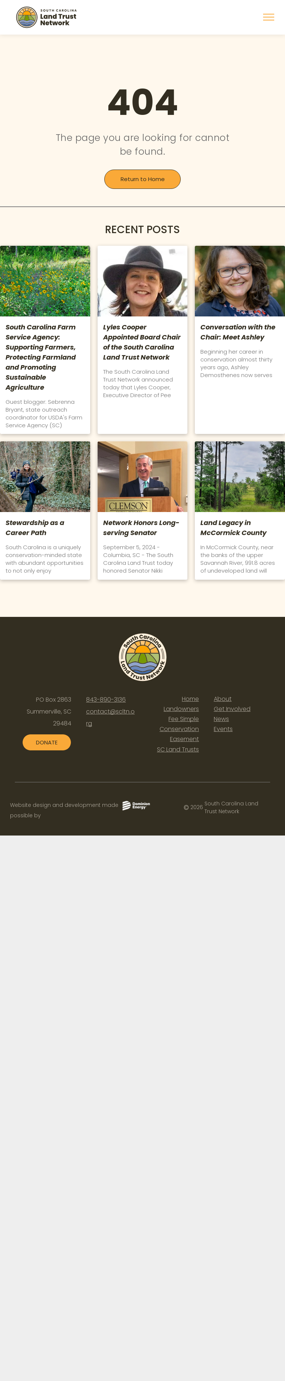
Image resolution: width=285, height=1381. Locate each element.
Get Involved (232, 709)
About (223, 699)
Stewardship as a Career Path (35, 527)
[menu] (268, 17)
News (221, 719)
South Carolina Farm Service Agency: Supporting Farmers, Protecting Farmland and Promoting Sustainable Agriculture (41, 357)
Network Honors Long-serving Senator (141, 527)
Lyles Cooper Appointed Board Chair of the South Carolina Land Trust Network (142, 342)
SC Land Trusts (178, 749)
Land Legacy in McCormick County (233, 527)
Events (223, 729)
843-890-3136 (106, 699)
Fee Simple (183, 719)
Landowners (181, 709)
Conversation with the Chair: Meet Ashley (237, 332)
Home (190, 699)
